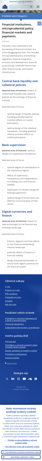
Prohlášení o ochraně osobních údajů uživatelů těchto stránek (21, 346)
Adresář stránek (12, 363)
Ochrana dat (10, 341)
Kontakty (9, 301)
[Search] (19, 6)
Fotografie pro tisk (13, 297)
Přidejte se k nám (12, 290)
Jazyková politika (12, 358)
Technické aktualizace (14, 324)
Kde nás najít (10, 304)
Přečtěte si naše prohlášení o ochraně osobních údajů (22, 441)
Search (31, 6)
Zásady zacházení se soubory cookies (21, 350)
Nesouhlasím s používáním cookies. (22, 457)
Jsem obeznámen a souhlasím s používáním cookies (22, 452)
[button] (37, 2)
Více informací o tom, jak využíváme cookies (22, 447)
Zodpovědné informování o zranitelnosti (22, 327)
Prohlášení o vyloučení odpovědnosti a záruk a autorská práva (21, 319)
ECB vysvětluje (11, 294)
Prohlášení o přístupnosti (16, 354)
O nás (7, 286)
